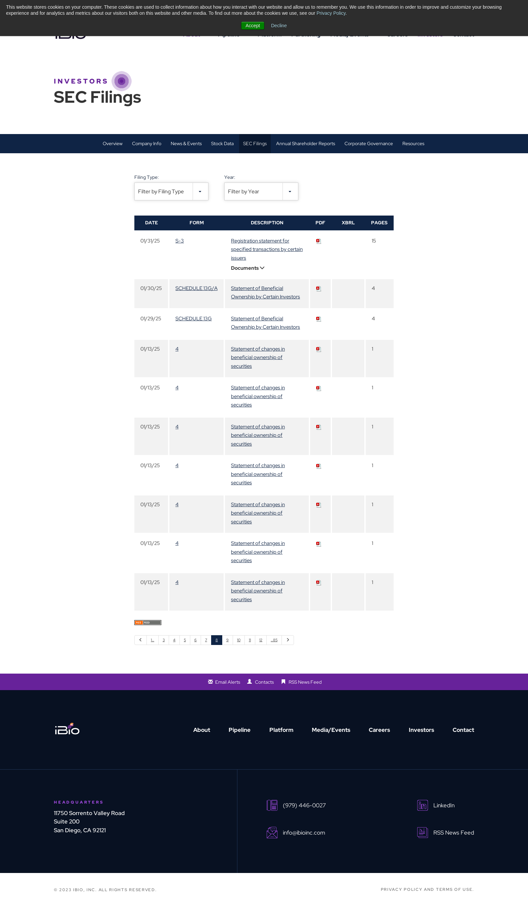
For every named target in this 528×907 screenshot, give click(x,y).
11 (250, 640)
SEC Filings (255, 143)
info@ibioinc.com (304, 833)
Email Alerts (227, 682)
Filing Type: (146, 177)
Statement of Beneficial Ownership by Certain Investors (265, 292)
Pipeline (240, 730)
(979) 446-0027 (304, 805)
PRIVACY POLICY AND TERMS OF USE (427, 889)
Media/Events (331, 730)
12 (260, 640)
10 (238, 640)
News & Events (186, 143)
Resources (413, 143)
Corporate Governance (368, 143)
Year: (229, 177)
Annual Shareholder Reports (305, 143)
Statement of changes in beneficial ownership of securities (258, 357)
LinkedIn (444, 805)
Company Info (146, 143)
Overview (113, 143)
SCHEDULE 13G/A (196, 288)
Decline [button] (279, 25)
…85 (274, 640)
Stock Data (222, 143)
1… (152, 640)
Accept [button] (252, 25)
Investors (421, 730)
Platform (281, 730)
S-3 (179, 240)
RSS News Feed (305, 682)
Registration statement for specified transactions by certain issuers (267, 249)
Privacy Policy (331, 13)
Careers (379, 730)
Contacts (264, 682)
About (201, 730)
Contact (463, 730)
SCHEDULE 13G (193, 318)
